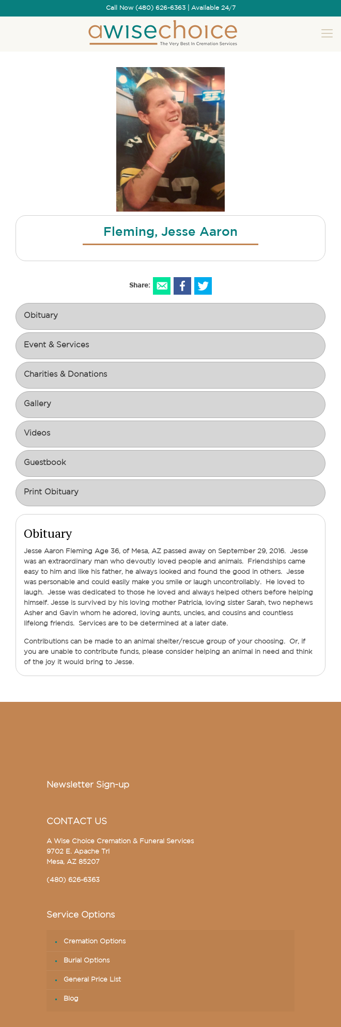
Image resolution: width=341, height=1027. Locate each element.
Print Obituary (51, 492)
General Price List (92, 979)
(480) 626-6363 (73, 880)
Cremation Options (95, 941)
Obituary (41, 316)
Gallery (37, 404)
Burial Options (87, 960)
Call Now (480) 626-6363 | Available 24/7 (171, 8)
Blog (71, 999)
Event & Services (56, 345)
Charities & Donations (65, 375)
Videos (37, 434)
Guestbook (45, 463)
